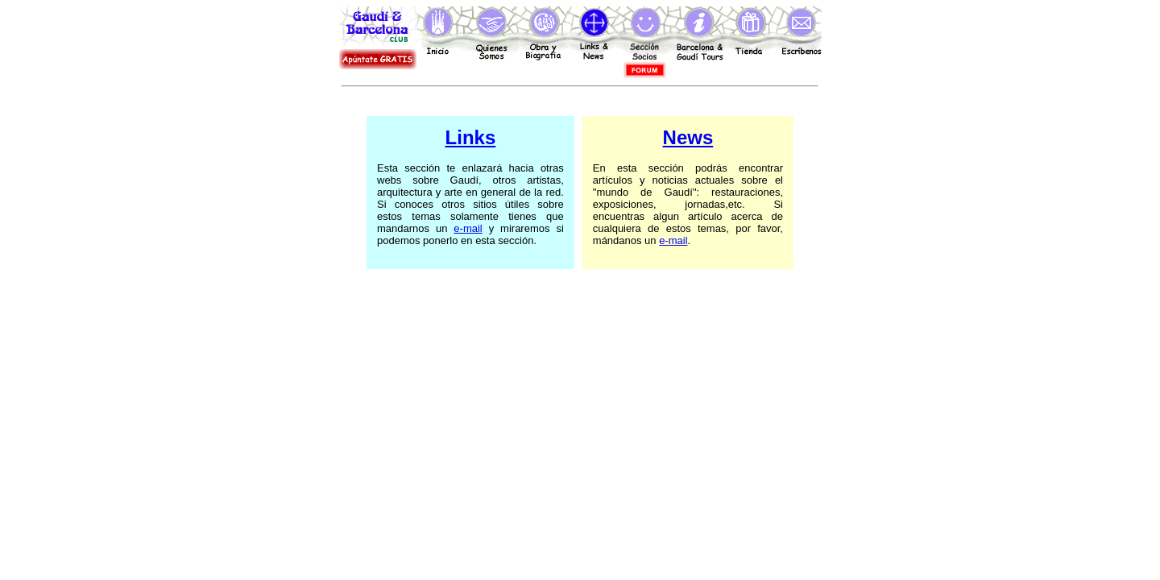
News (688, 137)
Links (470, 137)
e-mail (468, 228)
